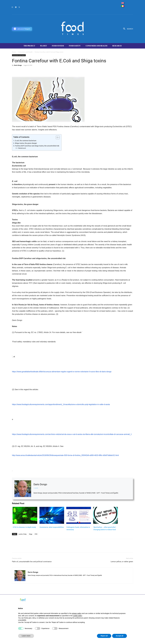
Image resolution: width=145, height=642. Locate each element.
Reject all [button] (104, 636)
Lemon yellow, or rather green (122, 562)
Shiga (30, 534)
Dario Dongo (18, 65)
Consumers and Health (25, 52)
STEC (36, 534)
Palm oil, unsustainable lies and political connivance (32, 562)
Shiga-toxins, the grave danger (26, 143)
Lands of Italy (23, 534)
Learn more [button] (26, 636)
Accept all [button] (119, 636)
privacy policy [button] (76, 613)
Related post (22, 148)
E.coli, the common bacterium (25, 140)
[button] (127, 29)
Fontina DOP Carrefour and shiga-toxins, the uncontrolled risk (37, 146)
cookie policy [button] (77, 616)
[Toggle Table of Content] (56, 137)
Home (14, 52)
